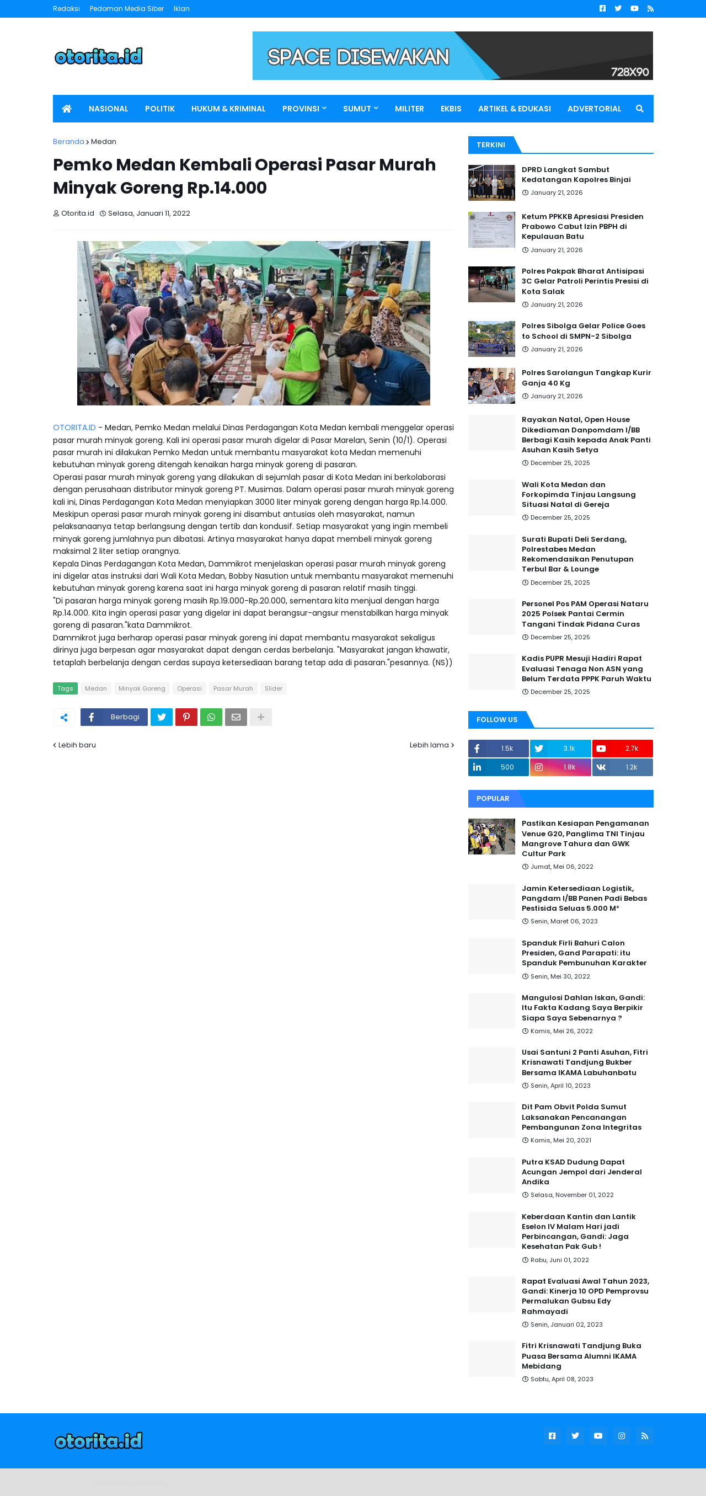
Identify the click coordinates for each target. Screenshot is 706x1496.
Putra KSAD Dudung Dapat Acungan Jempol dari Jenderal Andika (582, 1172)
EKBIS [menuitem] (451, 108)
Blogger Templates (129, 1482)
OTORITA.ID (74, 427)
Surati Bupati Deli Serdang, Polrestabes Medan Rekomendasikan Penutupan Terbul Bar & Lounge (578, 555)
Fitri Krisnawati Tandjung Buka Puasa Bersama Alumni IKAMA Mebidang (581, 1356)
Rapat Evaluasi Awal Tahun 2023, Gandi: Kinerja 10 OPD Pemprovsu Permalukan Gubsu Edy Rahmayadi (585, 1296)
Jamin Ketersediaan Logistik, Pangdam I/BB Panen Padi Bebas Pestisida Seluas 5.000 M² (584, 898)
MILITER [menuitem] (409, 108)
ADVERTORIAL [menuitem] (595, 108)
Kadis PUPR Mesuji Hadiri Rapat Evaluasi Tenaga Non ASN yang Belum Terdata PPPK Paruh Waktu (586, 668)
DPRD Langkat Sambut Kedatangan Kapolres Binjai (576, 175)
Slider (273, 688)
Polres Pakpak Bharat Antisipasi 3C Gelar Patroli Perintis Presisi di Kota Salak (585, 281)
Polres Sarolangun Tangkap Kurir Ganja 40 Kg (586, 378)
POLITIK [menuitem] (160, 108)
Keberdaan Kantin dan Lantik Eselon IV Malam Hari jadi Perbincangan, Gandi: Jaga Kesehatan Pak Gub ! (579, 1232)
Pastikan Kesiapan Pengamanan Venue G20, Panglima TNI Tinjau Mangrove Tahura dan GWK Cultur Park (585, 839)
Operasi (189, 688)
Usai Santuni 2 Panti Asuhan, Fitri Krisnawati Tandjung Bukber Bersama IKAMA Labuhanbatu (585, 1062)
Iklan (182, 8)
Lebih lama (429, 745)
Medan (103, 141)
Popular (493, 798)
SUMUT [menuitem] (357, 108)
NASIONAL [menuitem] (109, 108)
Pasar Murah (233, 688)
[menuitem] (67, 108)
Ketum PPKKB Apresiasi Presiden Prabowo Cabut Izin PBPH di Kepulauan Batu (583, 227)
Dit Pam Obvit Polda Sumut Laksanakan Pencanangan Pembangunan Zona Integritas (581, 1117)
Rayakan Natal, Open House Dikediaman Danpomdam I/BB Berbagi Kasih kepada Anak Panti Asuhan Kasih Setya (586, 435)
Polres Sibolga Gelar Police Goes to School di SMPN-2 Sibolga (583, 331)
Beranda (68, 141)
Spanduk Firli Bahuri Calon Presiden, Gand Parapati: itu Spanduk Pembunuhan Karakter (584, 953)
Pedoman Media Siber (127, 8)
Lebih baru (77, 745)
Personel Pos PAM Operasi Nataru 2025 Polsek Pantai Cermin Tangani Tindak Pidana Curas (585, 614)
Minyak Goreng (142, 688)
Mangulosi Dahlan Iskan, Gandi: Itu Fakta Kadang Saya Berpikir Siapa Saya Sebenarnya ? (583, 1008)
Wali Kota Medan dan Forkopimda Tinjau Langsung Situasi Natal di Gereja (579, 495)
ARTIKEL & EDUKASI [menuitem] (514, 108)
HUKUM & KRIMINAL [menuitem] (228, 108)
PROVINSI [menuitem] (300, 108)
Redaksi (66, 8)
